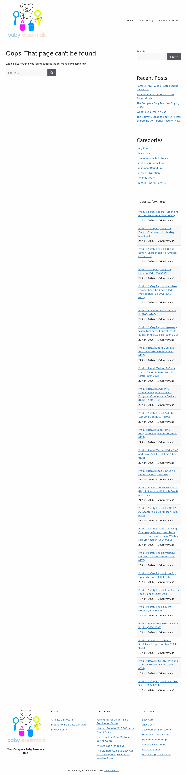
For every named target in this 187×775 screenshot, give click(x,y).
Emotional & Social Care (150, 163)
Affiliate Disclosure (168, 20)
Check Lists (143, 153)
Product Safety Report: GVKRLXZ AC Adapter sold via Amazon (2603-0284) (158, 511)
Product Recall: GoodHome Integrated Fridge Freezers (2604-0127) (157, 433)
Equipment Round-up (149, 168)
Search (141, 51)
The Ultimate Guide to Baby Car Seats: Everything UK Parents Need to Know (115, 754)
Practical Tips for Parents (151, 183)
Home (130, 20)
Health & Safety (146, 178)
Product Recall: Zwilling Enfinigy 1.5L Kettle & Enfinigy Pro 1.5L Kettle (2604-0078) (156, 372)
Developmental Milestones (152, 158)
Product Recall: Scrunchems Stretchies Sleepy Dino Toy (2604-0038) (157, 644)
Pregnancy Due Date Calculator (69, 724)
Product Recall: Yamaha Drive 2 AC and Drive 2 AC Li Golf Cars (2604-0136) (158, 454)
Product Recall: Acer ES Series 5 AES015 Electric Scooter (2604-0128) (156, 351)
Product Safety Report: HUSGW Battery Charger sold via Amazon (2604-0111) (157, 252)
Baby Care (142, 148)
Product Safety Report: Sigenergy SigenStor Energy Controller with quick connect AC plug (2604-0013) (158, 331)
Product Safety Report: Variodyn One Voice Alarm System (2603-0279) (157, 556)
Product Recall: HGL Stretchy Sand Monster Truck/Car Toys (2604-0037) (158, 664)
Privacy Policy (146, 20)
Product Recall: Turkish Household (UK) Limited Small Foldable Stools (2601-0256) (158, 491)
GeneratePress (111, 770)
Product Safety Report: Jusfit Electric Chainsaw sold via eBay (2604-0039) (156, 232)
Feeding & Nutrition (148, 173)
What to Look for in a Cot (151, 111)
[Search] (51, 72)
